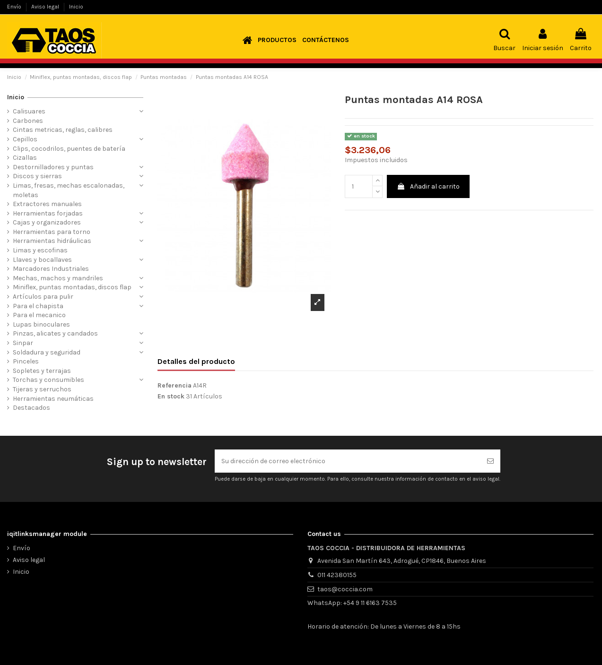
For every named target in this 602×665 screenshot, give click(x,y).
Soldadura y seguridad (46, 352)
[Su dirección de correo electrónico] (347, 461)
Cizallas (25, 158)
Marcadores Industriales (51, 269)
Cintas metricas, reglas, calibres (63, 130)
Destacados (31, 408)
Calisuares (29, 111)
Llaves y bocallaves (42, 260)
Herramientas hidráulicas (52, 241)
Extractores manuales (47, 204)
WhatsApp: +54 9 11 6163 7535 (352, 603)
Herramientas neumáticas (53, 399)
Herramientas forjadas (48, 213)
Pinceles (26, 361)
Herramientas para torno (51, 232)
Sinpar (23, 343)
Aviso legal (46, 6)
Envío (15, 6)
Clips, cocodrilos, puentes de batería (69, 149)
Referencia (174, 385)
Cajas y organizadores (47, 222)
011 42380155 (337, 575)
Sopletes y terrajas (42, 371)
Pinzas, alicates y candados (55, 333)
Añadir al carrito (428, 186)
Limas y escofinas (40, 250)
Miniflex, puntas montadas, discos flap (72, 287)
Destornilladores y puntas (53, 167)
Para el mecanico (39, 315)
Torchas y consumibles (48, 380)
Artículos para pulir (43, 297)
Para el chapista (38, 306)
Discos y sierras (37, 176)
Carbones (28, 121)
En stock (170, 396)
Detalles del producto (196, 361)
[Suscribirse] (490, 461)
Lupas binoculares (41, 324)
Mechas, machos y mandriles (58, 278)
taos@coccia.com (345, 589)
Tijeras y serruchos (42, 389)
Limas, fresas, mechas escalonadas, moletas (68, 190)
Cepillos (25, 139)
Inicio (76, 6)
